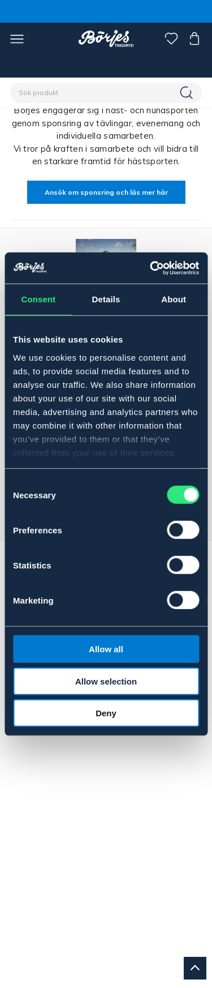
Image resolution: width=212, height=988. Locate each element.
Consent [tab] (38, 299)
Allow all (106, 649)
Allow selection (106, 681)
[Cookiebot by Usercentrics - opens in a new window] (151, 267)
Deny (106, 713)
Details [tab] (106, 299)
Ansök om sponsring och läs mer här (106, 192)
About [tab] (173, 299)
